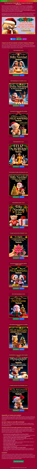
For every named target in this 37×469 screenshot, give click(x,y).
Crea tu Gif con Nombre (18, 461)
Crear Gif (22, 75)
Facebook (13, 39)
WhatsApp (19, 39)
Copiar (24, 39)
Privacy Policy (22, 467)
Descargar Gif (16, 75)
